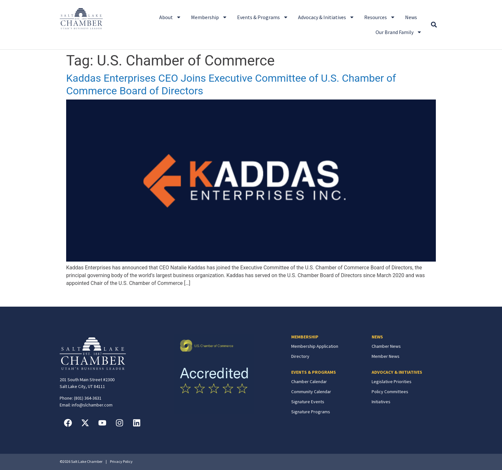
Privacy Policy (121, 461)
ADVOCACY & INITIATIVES (397, 372)
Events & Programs (262, 17)
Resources (379, 17)
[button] (433, 24)
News (411, 17)
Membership (209, 17)
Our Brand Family (399, 32)
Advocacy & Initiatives (326, 17)
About (170, 17)
